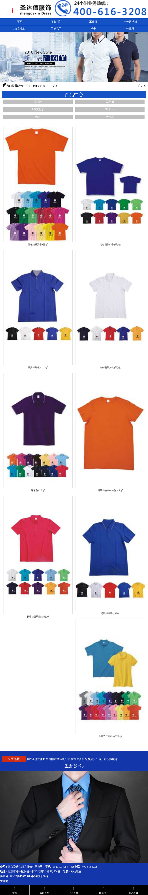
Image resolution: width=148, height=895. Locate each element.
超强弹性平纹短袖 (110, 613)
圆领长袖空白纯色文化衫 (110, 490)
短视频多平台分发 (96, 759)
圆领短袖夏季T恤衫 (38, 244)
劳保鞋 (130, 28)
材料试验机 (77, 759)
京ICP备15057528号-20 (23, 876)
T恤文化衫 (19, 28)
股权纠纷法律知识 (37, 759)
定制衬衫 (112, 759)
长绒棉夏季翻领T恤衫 (38, 616)
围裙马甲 (56, 28)
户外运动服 (130, 21)
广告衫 (53, 85)
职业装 (38, 101)
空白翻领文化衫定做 (110, 367)
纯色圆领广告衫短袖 (110, 244)
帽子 (93, 28)
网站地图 (76, 871)
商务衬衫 (56, 21)
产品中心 (23, 85)
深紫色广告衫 (38, 490)
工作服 (93, 21)
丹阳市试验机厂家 (59, 759)
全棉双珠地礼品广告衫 (110, 736)
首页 (19, 21)
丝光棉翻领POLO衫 (38, 367)
